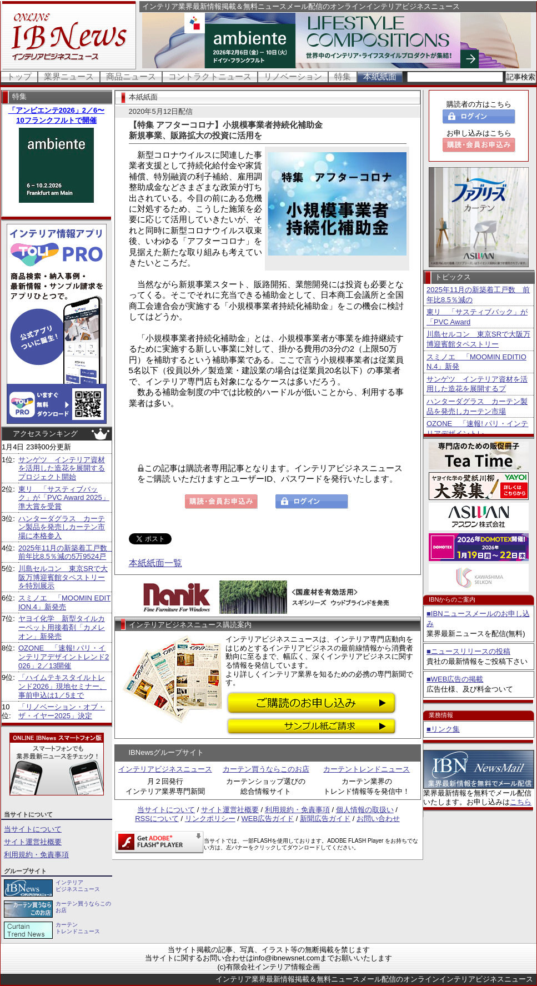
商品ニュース (131, 76)
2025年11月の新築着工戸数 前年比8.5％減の (478, 295)
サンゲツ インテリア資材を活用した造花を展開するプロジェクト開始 (61, 468)
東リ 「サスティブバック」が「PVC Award (477, 317)
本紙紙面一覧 (155, 563)
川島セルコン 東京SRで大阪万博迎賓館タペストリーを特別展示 (63, 577)
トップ (19, 76)
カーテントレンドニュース (366, 769)
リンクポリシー (210, 818)
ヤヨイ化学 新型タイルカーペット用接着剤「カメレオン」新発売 (61, 627)
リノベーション (293, 76)
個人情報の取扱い (365, 809)
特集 (342, 76)
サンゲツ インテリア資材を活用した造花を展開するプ (477, 384)
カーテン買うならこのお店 (266, 769)
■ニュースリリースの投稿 (468, 651)
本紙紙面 (380, 76)
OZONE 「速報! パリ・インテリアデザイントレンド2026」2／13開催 (63, 656)
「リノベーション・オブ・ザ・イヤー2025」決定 (61, 711)
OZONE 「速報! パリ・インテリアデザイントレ (477, 428)
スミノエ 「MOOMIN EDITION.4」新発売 (64, 602)
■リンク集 (443, 729)
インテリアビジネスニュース (165, 769)
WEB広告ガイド (268, 818)
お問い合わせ (378, 818)
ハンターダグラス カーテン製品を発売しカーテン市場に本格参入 (61, 527)
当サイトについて (33, 829)
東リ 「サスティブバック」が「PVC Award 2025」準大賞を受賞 (63, 497)
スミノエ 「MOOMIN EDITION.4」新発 (476, 362)
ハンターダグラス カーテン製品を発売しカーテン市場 (477, 406)
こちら (520, 802)
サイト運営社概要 (33, 842)
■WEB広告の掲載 (454, 679)
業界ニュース (69, 76)
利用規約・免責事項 (36, 854)
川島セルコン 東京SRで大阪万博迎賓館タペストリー (478, 339)
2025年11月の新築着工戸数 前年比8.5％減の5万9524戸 (66, 552)
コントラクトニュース (210, 76)
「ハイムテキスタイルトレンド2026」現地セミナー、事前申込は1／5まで (62, 686)
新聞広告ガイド (325, 818)
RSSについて (157, 818)
